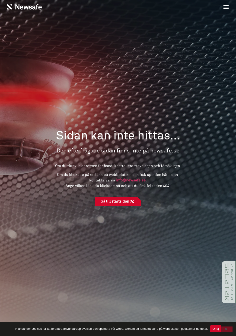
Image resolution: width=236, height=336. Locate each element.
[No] (226, 329)
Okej (216, 328)
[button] (174, 7)
